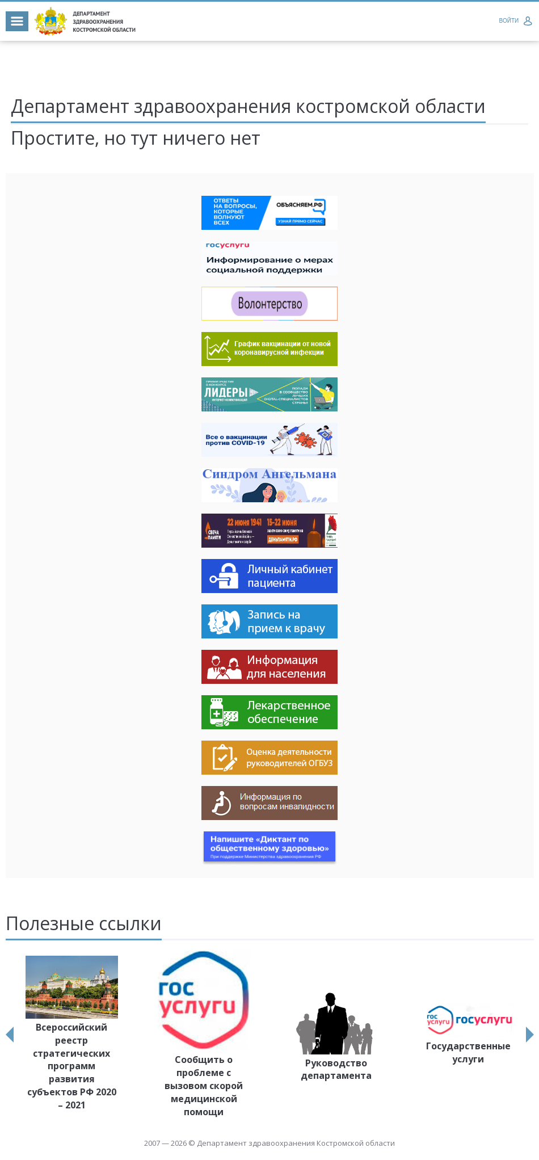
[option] (72, 1035)
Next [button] (530, 1035)
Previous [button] (10, 1035)
